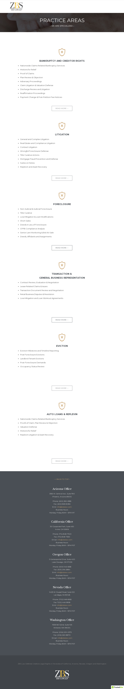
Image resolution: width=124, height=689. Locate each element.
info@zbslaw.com (64, 507)
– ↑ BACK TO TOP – (62, 479)
